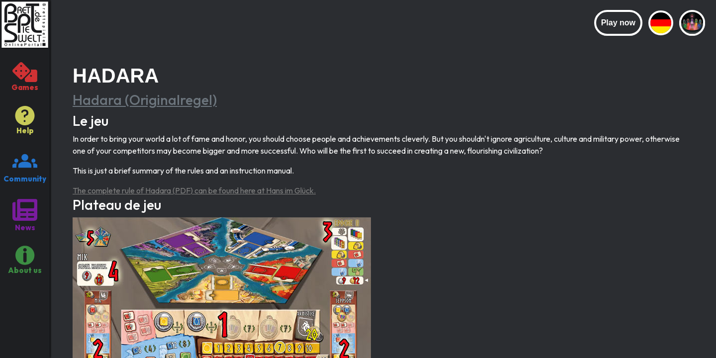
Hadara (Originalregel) (145, 99)
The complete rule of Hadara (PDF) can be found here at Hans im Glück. (194, 190)
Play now (618, 22)
